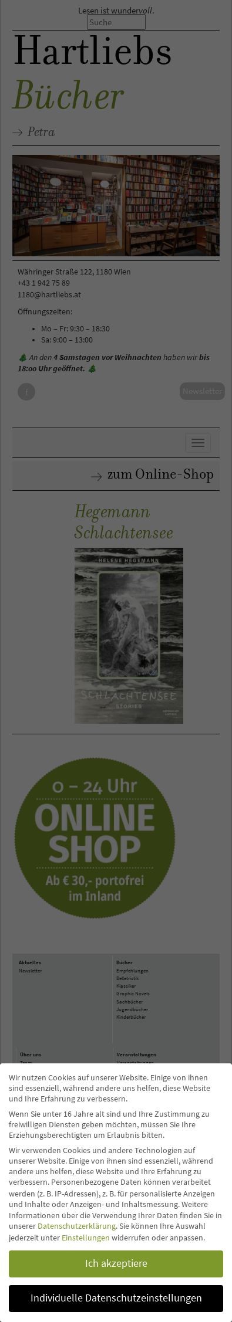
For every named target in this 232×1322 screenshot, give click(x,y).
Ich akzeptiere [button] (116, 1263)
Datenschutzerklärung (77, 1226)
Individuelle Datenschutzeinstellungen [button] (116, 1298)
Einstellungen (86, 1237)
